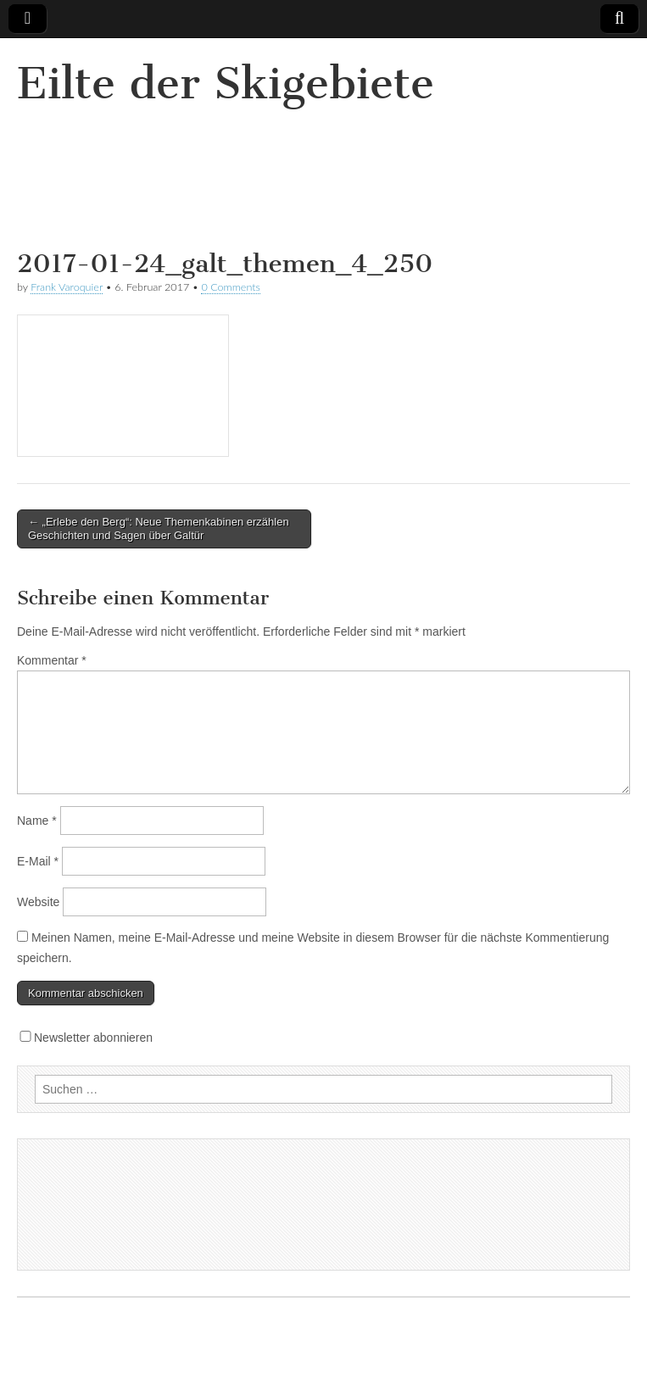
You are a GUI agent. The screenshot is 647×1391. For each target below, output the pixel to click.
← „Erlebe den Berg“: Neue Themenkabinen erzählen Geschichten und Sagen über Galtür (158, 528)
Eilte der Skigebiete (225, 83)
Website (38, 902)
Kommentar (51, 660)
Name (37, 820)
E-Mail (38, 861)
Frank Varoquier (67, 287)
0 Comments (230, 287)
